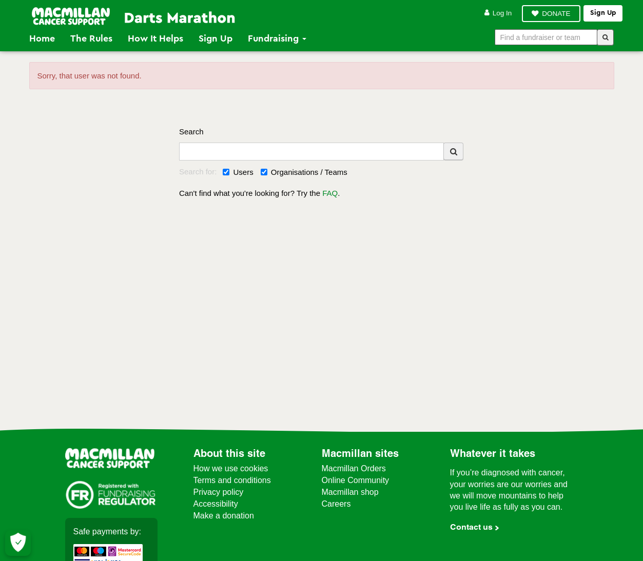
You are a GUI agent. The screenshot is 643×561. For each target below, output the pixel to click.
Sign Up (215, 38)
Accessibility (215, 503)
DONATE (556, 13)
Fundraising (277, 38)
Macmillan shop (350, 492)
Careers (336, 503)
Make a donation (223, 515)
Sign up (603, 12)
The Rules (91, 38)
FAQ (330, 193)
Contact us (471, 527)
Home (42, 38)
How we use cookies (230, 468)
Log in (498, 13)
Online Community (355, 480)
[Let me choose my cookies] (18, 543)
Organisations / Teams (304, 172)
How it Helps (155, 38)
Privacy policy (218, 492)
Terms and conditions (232, 480)
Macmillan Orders (354, 468)
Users (238, 172)
